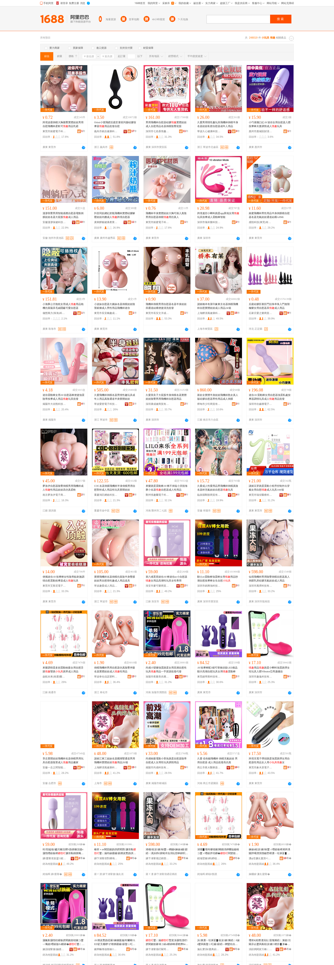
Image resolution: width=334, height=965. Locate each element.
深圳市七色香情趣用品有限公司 (157, 131)
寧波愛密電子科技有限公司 (106, 403)
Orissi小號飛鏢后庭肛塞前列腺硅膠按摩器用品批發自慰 (115, 124)
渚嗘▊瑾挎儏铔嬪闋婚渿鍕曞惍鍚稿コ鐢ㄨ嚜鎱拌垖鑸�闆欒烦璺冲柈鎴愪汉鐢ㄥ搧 (218, 851)
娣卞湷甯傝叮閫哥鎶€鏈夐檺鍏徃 (157, 949)
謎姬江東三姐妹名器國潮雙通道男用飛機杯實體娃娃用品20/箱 (114, 760)
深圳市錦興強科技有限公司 (209, 585)
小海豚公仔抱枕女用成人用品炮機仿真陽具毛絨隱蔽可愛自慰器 (63, 306)
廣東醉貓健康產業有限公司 (106, 222)
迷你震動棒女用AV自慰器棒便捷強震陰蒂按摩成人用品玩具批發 (63, 397)
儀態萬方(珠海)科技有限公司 (54, 313)
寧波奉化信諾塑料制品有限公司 (106, 676)
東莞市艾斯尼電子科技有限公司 (54, 585)
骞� (82, 858)
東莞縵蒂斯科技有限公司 (209, 676)
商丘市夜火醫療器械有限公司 (209, 767)
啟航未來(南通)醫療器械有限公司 (54, 676)
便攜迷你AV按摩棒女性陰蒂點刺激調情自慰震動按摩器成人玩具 (63, 578)
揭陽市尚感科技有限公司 (157, 767)
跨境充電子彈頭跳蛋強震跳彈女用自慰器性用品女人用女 (269, 760)
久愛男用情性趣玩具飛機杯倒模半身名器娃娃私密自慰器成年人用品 (217, 124)
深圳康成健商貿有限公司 (157, 403)
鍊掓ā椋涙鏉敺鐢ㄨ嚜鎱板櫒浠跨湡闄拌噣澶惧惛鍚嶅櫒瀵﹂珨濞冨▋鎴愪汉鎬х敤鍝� (269, 851)
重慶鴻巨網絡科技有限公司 (106, 494)
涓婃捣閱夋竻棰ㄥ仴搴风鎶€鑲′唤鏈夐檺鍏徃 (260, 949)
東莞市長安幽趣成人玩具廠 (106, 313)
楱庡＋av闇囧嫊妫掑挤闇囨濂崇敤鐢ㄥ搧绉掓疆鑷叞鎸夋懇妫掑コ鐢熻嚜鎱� (115, 851)
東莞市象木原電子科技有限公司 (260, 767)
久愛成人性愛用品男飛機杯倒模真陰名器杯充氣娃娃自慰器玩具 (217, 487)
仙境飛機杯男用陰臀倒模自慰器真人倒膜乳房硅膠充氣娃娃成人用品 (269, 578)
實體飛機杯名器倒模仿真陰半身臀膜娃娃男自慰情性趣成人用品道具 (114, 578)
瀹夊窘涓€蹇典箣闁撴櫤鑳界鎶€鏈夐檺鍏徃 (209, 949)
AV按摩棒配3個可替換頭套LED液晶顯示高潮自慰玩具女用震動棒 (217, 669)
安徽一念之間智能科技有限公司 (54, 767)
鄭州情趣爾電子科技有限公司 (157, 494)
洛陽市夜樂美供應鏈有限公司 (157, 676)
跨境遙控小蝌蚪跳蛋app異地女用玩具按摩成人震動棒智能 (218, 215)
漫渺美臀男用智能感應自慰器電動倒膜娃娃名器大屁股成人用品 (63, 215)
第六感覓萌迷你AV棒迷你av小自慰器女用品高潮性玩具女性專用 (166, 578)
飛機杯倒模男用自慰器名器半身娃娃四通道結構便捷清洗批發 (166, 306)
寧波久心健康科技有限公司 (209, 131)
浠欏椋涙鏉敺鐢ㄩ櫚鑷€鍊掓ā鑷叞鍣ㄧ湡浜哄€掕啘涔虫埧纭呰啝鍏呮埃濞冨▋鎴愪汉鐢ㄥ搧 (167, 851)
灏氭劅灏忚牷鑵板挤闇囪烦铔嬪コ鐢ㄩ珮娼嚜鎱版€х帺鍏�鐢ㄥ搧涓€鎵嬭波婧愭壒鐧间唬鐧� (63, 942)
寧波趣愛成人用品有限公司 (106, 585)
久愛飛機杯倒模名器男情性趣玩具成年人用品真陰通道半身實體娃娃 (114, 397)
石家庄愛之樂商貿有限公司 (260, 313)
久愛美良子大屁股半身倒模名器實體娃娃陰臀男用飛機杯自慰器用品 (166, 397)
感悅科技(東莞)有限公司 (260, 222)
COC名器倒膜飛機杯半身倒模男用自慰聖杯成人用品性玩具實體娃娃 (114, 487)
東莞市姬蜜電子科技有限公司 (54, 131)
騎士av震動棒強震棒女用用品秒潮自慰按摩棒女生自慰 (217, 578)
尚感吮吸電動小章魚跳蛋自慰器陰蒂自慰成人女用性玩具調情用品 (166, 760)
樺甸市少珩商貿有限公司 (209, 403)
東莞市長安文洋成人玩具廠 (157, 313)
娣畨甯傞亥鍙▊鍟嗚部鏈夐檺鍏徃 (54, 858)
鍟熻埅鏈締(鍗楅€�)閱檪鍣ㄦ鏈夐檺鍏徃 (209, 858)
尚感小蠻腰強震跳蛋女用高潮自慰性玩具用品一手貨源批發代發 (166, 669)
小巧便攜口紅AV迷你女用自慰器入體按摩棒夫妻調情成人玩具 (270, 124)
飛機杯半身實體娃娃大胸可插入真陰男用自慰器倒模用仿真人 (166, 215)
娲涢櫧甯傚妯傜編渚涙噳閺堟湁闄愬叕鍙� (54, 949)
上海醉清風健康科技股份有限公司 (209, 313)
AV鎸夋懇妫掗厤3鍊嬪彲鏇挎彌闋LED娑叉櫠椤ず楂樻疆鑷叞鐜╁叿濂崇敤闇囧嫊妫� (114, 942)
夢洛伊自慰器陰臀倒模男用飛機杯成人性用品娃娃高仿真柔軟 (63, 487)
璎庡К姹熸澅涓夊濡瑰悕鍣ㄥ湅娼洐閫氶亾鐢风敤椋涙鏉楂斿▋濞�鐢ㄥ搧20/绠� (270, 942)
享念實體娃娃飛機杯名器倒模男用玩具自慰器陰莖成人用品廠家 (63, 760)
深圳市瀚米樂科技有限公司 (209, 222)
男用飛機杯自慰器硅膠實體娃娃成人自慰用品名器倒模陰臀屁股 (166, 124)
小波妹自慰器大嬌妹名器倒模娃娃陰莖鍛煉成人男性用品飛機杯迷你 (114, 306)
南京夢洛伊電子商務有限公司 (54, 494)
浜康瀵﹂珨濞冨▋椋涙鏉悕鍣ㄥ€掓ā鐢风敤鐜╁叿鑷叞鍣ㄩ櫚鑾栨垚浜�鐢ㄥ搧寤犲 (218, 942)
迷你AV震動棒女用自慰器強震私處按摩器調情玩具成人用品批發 (270, 397)
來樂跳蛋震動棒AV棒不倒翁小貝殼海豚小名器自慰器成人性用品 (166, 487)
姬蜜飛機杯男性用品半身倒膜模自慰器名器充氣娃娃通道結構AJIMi (269, 215)
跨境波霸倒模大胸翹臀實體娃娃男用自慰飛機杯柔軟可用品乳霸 (63, 124)
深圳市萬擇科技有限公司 (260, 585)
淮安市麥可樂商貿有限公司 (157, 585)
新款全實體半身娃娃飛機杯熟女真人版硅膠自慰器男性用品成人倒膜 (217, 397)
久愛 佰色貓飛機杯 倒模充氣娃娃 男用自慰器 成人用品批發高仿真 (217, 760)
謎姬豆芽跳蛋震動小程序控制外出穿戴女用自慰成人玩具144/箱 (269, 487)
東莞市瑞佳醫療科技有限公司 (260, 494)
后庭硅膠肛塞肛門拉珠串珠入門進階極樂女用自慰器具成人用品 (269, 306)
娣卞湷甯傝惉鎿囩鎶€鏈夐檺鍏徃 (157, 858)
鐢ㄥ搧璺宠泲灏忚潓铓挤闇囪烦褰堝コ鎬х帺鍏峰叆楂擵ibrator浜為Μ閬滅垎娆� (166, 942)
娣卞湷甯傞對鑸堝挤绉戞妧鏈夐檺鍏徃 (106, 858)
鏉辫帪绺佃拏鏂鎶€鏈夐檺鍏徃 (106, 949)
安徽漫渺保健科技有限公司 (54, 222)
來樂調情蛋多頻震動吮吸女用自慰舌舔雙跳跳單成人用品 (63, 669)
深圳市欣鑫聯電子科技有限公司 (260, 403)
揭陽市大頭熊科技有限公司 (54, 403)
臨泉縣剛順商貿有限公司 (209, 494)
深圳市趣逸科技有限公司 (260, 676)
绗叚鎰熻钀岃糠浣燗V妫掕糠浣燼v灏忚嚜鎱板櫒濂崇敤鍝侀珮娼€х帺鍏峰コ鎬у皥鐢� (63, 851)
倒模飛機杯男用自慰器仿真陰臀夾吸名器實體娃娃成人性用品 (114, 669)
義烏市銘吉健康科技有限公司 (106, 131)
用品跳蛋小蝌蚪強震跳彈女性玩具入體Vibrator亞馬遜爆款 (269, 669)
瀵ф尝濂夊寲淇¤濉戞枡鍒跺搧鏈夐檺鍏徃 (260, 858)
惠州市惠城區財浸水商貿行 (260, 131)
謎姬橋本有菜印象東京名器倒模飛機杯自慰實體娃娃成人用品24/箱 (217, 306)
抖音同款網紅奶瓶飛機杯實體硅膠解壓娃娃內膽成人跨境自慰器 (114, 215)
